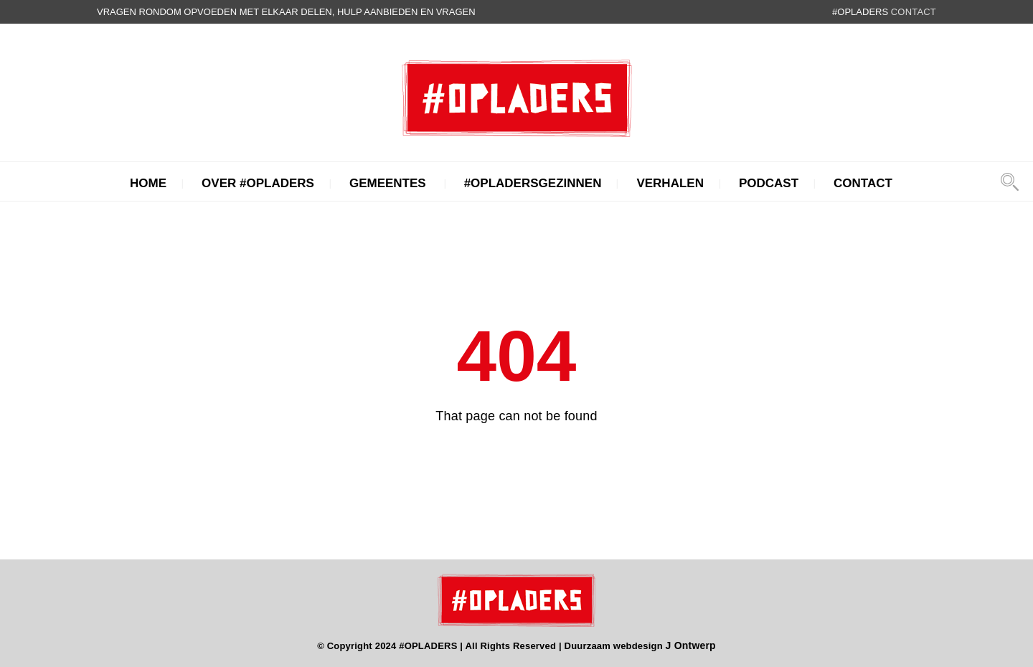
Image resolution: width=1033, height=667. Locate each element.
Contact (863, 183)
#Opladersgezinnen (533, 183)
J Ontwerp (691, 645)
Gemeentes (387, 183)
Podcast (768, 183)
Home (148, 183)
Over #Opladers (258, 183)
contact (913, 11)
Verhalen (670, 183)
